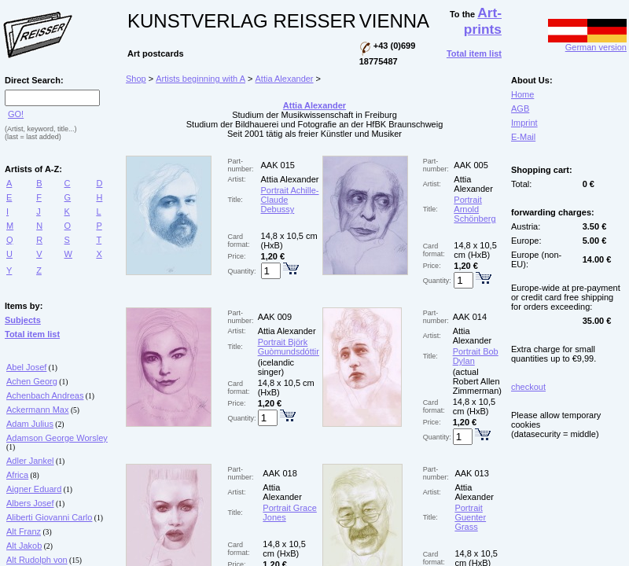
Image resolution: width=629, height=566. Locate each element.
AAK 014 (470, 317)
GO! (16, 114)
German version (587, 43)
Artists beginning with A (200, 78)
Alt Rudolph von (37, 559)
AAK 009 (275, 317)
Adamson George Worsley (57, 438)
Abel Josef (26, 367)
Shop (136, 78)
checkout (528, 386)
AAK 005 (470, 165)
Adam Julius (29, 423)
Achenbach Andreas (44, 395)
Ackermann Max (37, 409)
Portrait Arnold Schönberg (474, 209)
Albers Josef (30, 503)
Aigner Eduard (33, 489)
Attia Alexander (285, 78)
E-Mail (523, 137)
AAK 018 (279, 473)
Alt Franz (23, 531)
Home (522, 94)
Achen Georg (31, 381)
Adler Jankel (30, 460)
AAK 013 (471, 473)
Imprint (524, 122)
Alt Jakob (24, 545)
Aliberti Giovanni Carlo (49, 517)
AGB (520, 108)
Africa (17, 475)
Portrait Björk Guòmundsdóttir (288, 346)
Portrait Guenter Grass (470, 517)
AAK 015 (278, 165)
